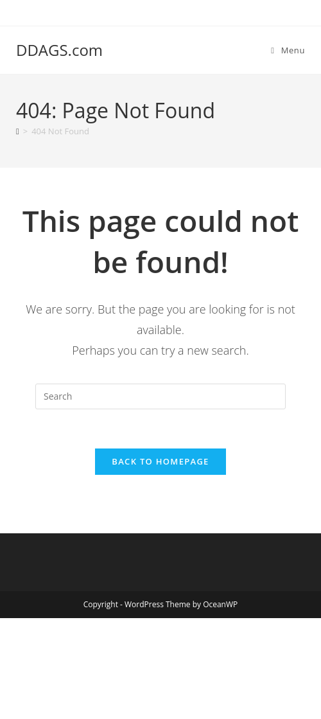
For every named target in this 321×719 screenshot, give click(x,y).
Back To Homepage (160, 461)
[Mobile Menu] (288, 50)
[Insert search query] (160, 396)
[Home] (17, 131)
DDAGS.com (59, 49)
